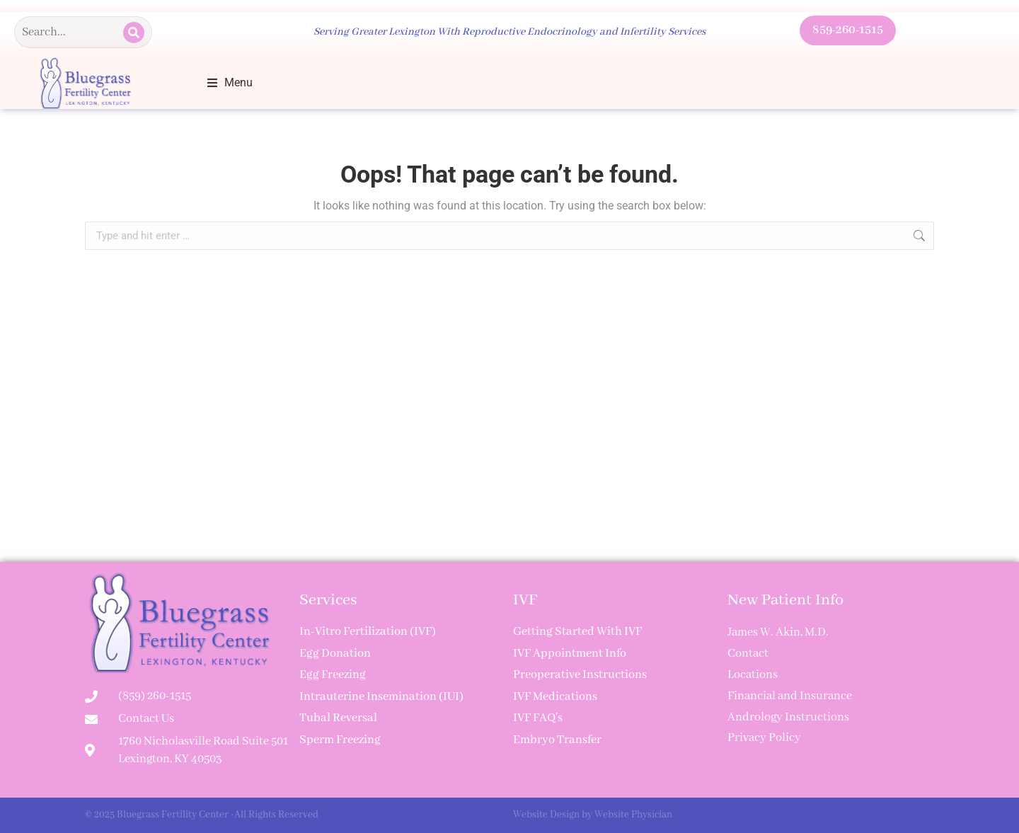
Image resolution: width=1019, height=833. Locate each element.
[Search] (133, 32)
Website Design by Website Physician (592, 814)
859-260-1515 (847, 30)
